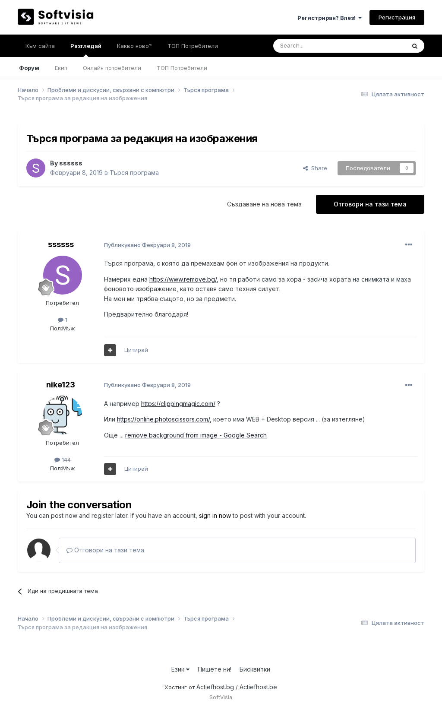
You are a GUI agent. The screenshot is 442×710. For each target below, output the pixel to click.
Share (315, 168)
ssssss (70, 163)
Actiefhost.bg (215, 687)
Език (180, 669)
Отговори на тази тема (370, 204)
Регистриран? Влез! (329, 17)
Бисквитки (255, 669)
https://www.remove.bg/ (183, 279)
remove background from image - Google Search (196, 435)
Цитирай (136, 349)
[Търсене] (316, 46)
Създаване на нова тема (264, 204)
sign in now (215, 515)
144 (62, 459)
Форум (29, 67)
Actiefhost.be (258, 687)
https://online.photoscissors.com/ (163, 419)
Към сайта (40, 45)
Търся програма (134, 172)
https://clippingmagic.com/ (178, 403)
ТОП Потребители (182, 67)
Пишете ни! (214, 669)
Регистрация (397, 17)
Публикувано (147, 244)
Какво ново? (134, 45)
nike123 (60, 384)
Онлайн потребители (112, 67)
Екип (61, 67)
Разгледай (85, 49)
